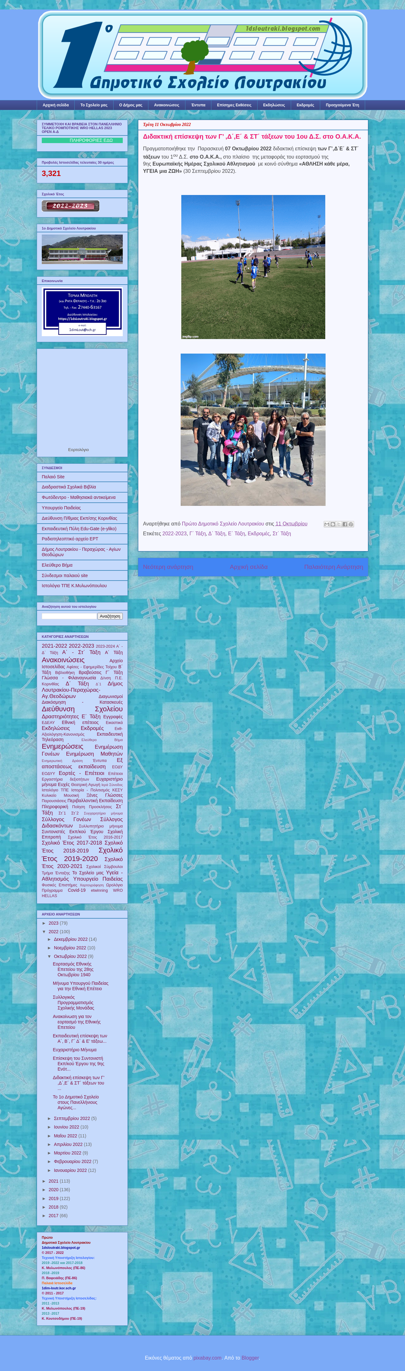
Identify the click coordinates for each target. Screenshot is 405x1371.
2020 (54, 1189)
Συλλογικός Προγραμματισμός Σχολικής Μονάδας (73, 1002)
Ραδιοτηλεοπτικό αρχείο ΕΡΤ (70, 538)
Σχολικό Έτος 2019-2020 (82, 854)
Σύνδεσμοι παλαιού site (65, 575)
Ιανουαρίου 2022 (71, 1170)
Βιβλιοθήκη (65, 672)
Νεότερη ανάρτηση (168, 566)
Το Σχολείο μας (93, 105)
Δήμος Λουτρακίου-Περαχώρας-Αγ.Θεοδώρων (82, 690)
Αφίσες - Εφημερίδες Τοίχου (92, 667)
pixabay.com (207, 1358)
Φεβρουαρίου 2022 (73, 1161)
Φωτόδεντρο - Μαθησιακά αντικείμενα (78, 497)
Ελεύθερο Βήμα (57, 565)
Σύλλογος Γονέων (66, 819)
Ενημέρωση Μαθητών (94, 754)
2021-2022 (54, 646)
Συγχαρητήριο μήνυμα (103, 813)
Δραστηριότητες (60, 717)
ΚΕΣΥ (117, 790)
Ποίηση (78, 807)
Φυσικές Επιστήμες (59, 885)
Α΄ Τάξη (114, 652)
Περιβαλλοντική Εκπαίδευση (95, 800)
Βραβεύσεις (90, 672)
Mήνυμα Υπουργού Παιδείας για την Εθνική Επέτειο (81, 986)
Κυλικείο (49, 795)
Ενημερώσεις (62, 746)
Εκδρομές (305, 105)
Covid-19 (76, 890)
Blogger (250, 1358)
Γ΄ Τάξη (198, 533)
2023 (54, 923)
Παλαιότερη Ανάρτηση (333, 566)
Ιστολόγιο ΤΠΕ (55, 790)
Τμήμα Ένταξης (56, 873)
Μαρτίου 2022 (68, 1152)
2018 (54, 1207)
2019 (54, 1198)
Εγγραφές (113, 716)
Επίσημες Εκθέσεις (234, 105)
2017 (54, 1215)
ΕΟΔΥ (117, 767)
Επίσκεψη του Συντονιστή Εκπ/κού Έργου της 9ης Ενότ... (78, 1064)
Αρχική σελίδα (56, 105)
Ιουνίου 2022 (67, 1126)
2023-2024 (105, 646)
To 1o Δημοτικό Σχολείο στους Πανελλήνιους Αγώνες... (76, 1102)
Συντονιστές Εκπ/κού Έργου (72, 831)
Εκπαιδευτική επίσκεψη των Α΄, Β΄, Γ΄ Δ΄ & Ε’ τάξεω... (80, 1038)
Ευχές (64, 784)
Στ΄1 (62, 813)
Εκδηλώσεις (274, 105)
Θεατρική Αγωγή (85, 785)
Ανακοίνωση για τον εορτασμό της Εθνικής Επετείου (77, 1022)
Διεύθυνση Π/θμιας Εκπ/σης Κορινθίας (79, 518)
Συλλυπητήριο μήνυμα (101, 826)
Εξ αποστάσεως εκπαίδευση (82, 763)
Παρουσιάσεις (54, 801)
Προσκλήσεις (100, 807)
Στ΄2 (74, 813)
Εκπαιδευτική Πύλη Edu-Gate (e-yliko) (79, 528)
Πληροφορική (55, 806)
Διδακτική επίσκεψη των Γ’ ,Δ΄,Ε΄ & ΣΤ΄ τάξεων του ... (78, 1083)
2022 (54, 931)
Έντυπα (198, 105)
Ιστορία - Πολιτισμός (90, 790)
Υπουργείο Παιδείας (61, 507)
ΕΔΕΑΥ (48, 722)
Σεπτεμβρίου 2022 (72, 1118)
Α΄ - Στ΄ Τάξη (81, 652)
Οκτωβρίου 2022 (71, 956)
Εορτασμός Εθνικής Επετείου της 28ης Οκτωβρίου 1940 (73, 969)
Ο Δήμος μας (130, 105)
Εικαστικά (114, 722)
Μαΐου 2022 (66, 1135)
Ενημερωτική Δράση (62, 761)
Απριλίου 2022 (69, 1144)
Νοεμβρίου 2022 (70, 947)
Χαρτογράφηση (92, 885)
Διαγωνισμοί (111, 696)
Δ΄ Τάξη (216, 533)
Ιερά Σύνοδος (112, 785)
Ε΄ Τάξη (236, 533)
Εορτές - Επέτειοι (81, 773)
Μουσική (71, 795)
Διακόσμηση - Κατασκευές (82, 702)
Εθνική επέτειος (80, 722)
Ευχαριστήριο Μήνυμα (75, 1049)
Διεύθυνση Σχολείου (82, 709)
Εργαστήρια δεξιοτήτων (65, 779)
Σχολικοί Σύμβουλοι (104, 867)
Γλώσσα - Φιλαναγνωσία (69, 677)
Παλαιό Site (53, 476)
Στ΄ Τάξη (281, 533)
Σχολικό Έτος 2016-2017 (95, 837)
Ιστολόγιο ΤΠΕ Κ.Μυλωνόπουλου (74, 585)
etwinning (99, 890)
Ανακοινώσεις (166, 105)
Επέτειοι (115, 773)
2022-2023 (174, 533)
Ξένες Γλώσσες (104, 795)
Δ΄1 (98, 684)
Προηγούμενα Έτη (342, 105)
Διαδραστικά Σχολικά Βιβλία (69, 486)
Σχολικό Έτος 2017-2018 (72, 843)
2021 (54, 1181)
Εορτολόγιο (78, 449)
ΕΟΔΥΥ (48, 773)
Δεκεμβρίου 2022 (71, 939)
